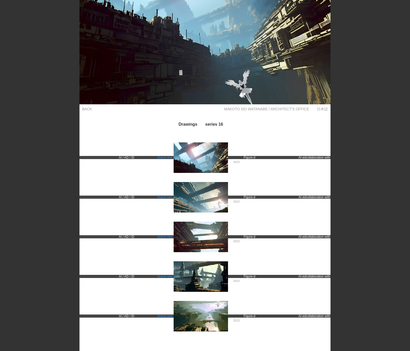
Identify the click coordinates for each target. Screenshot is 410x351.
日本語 (322, 109)
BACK (87, 109)
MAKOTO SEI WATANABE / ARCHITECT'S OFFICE (266, 109)
